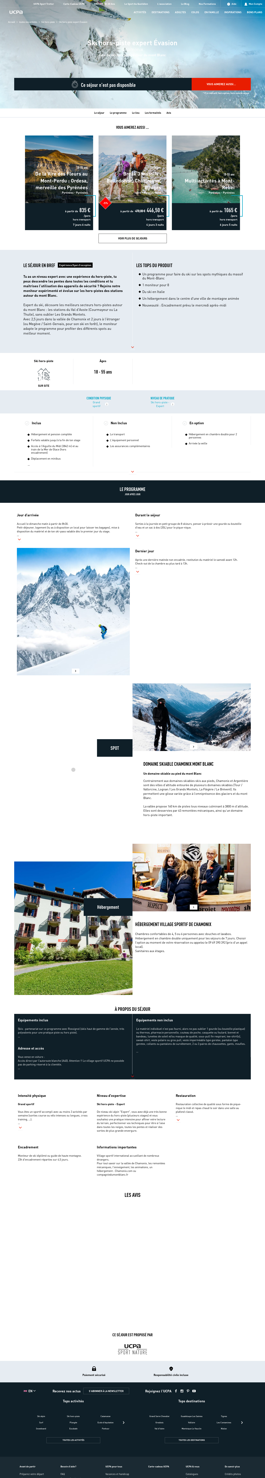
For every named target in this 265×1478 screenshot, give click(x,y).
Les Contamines (224, 1422)
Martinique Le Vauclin (191, 1428)
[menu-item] (140, 12)
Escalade (73, 1428)
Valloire (191, 1422)
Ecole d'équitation (106, 1422)
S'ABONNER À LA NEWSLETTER (106, 1391)
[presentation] (123, 1422)
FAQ (63, 1473)
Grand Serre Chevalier (159, 1416)
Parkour (105, 1428)
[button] (73, 299)
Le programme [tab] (118, 112)
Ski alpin (41, 1416)
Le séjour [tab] (99, 112)
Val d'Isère (159, 1428)
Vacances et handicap (117, 1473)
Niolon (224, 1428)
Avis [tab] (168, 112)
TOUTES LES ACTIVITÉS (73, 1440)
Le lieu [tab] (135, 112)
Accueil (11, 22)
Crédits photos (233, 1473)
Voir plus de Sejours (132, 238)
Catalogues (192, 1473)
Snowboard (41, 1428)
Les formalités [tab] (153, 112)
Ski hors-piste (48, 22)
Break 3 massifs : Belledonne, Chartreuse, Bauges (132, 134)
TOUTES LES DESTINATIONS (192, 1440)
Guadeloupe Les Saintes (191, 1416)
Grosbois (159, 1422)
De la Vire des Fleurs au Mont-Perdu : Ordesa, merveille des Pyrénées (59, 136)
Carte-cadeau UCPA (158, 1466)
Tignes (224, 1416)
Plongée (73, 1422)
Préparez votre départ (32, 1473)
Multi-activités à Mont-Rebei (206, 134)
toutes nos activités (28, 22)
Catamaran (106, 1416)
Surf (41, 1422)
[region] (132, 54)
